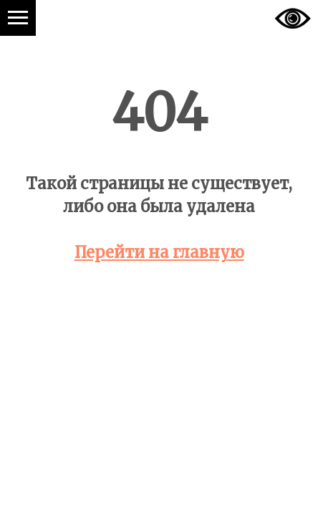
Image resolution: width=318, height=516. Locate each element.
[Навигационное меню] (18, 18)
